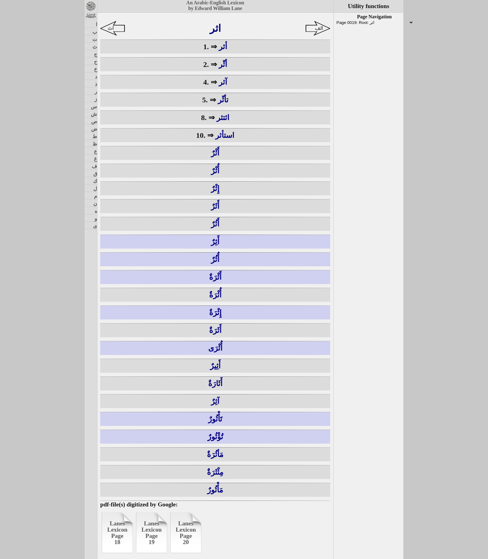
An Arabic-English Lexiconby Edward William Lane (215, 5)
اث (111, 28)
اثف (319, 28)
